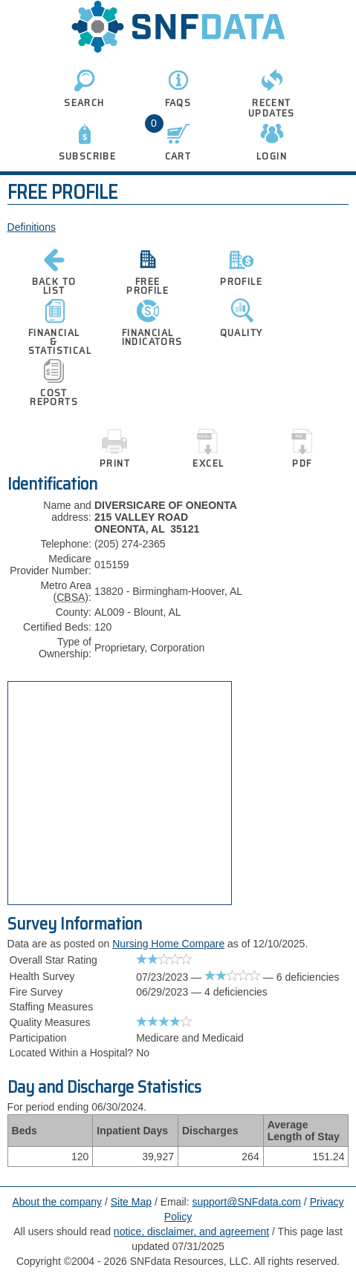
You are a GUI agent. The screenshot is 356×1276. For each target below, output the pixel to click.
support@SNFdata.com (246, 1202)
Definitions (31, 227)
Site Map (131, 1202)
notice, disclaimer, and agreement (191, 1231)
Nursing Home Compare (168, 944)
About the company (57, 1202)
